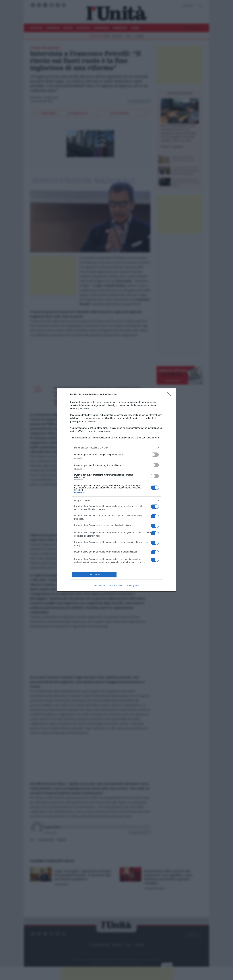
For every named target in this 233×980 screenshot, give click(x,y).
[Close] (170, 395)
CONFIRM (94, 574)
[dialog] (116, 490)
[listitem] (116, 447)
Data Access (116, 585)
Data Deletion (99, 585)
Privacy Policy (134, 585)
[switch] (155, 454)
